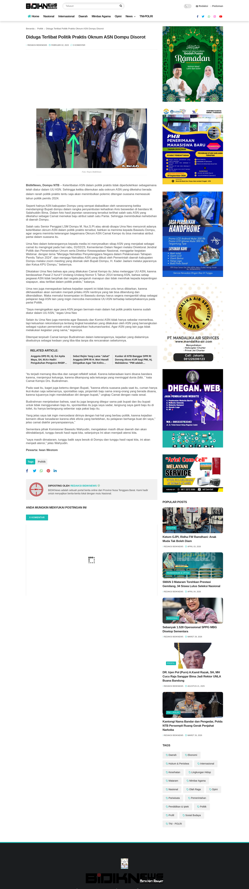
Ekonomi (192, 755)
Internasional (66, 16)
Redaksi (202, 6)
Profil (171, 663)
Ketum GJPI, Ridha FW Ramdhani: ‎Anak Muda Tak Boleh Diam (189, 539)
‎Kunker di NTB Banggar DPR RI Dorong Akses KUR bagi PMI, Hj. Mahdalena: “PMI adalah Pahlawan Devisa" (133, 360)
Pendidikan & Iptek (178, 573)
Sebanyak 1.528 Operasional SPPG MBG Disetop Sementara (190, 629)
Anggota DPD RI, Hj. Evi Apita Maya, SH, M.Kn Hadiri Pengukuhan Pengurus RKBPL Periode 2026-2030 (48, 360)
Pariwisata (174, 798)
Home (33, 16)
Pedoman (217, 6)
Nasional (48, 16)
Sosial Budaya (193, 815)
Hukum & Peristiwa (179, 763)
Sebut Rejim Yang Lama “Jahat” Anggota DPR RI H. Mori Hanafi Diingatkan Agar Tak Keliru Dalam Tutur (91, 360)
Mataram (173, 780)
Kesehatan (174, 772)
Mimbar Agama (101, 16)
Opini (118, 16)
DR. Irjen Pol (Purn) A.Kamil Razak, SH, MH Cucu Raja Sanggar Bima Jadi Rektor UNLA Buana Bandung (192, 676)
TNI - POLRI (173, 712)
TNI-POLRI (146, 16)
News (129, 16)
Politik (40, 28)
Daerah (83, 16)
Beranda (30, 28)
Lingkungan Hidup (201, 772)
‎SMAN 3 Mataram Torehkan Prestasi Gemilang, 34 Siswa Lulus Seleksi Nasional (191, 584)
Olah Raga (195, 789)
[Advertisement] (91, 81)
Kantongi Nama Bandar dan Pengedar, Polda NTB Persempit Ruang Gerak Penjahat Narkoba (192, 725)
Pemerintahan (198, 798)
